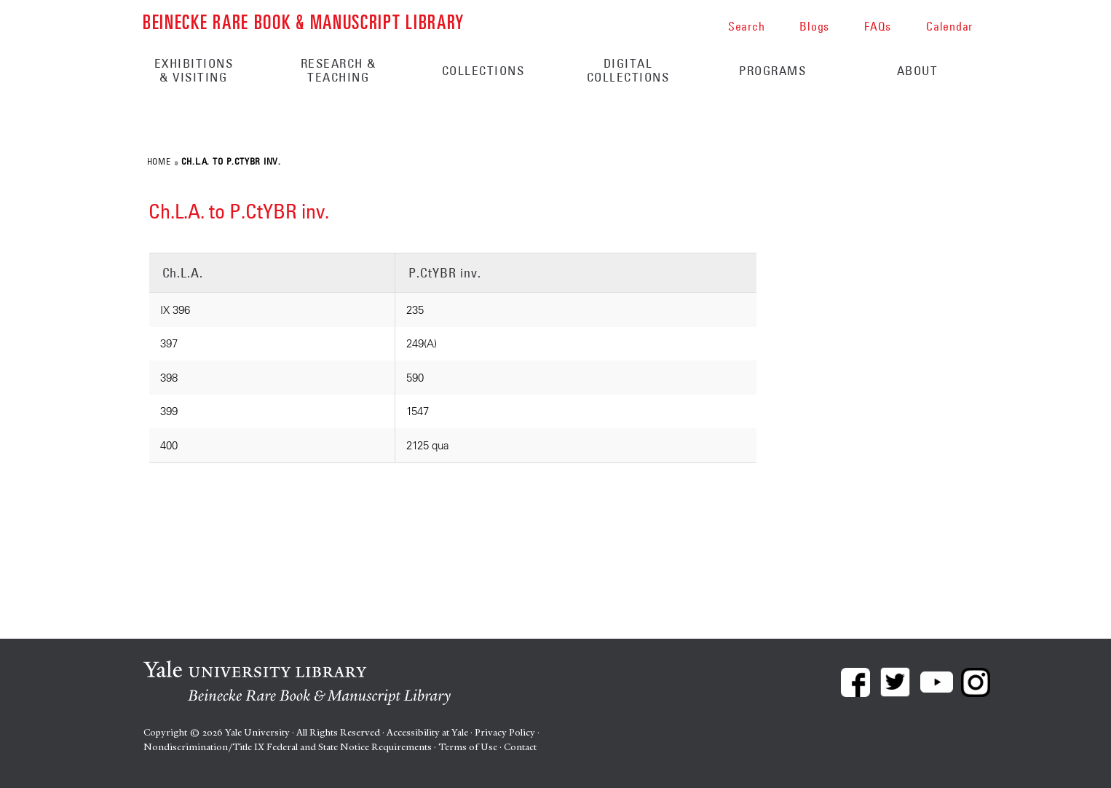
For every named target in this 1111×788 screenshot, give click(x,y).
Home (158, 161)
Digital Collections (628, 70)
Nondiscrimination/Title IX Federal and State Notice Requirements (287, 747)
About (917, 70)
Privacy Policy (505, 732)
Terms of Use (467, 747)
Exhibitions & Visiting (194, 70)
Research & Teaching (338, 70)
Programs (772, 70)
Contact (520, 747)
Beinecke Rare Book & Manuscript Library (303, 21)
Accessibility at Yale (427, 732)
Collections (483, 70)
